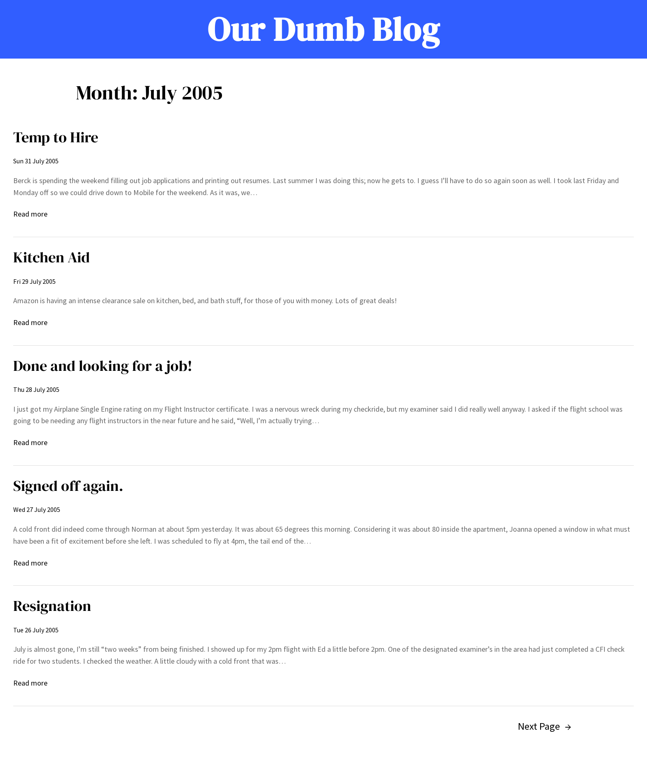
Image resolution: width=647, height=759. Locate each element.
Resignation (52, 606)
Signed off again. (68, 486)
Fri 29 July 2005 (34, 281)
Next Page (544, 726)
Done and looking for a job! (102, 366)
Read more (30, 214)
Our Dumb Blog (324, 29)
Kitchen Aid (51, 257)
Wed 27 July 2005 (36, 509)
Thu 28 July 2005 (36, 389)
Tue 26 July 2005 (36, 630)
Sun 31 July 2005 (36, 161)
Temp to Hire (55, 137)
